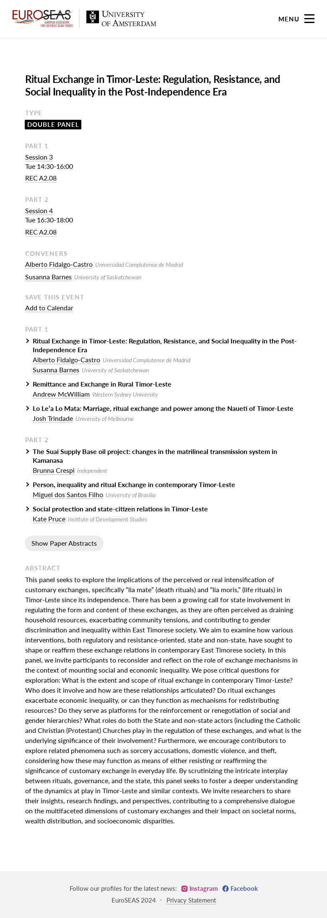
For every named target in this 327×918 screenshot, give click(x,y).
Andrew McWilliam (61, 394)
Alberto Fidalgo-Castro (59, 264)
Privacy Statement (191, 900)
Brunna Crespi (54, 470)
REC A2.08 (41, 178)
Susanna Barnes (48, 277)
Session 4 (39, 210)
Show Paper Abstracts (64, 543)
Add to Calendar (49, 308)
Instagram (203, 888)
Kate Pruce (49, 519)
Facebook (244, 888)
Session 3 (39, 157)
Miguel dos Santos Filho (68, 494)
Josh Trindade (53, 418)
